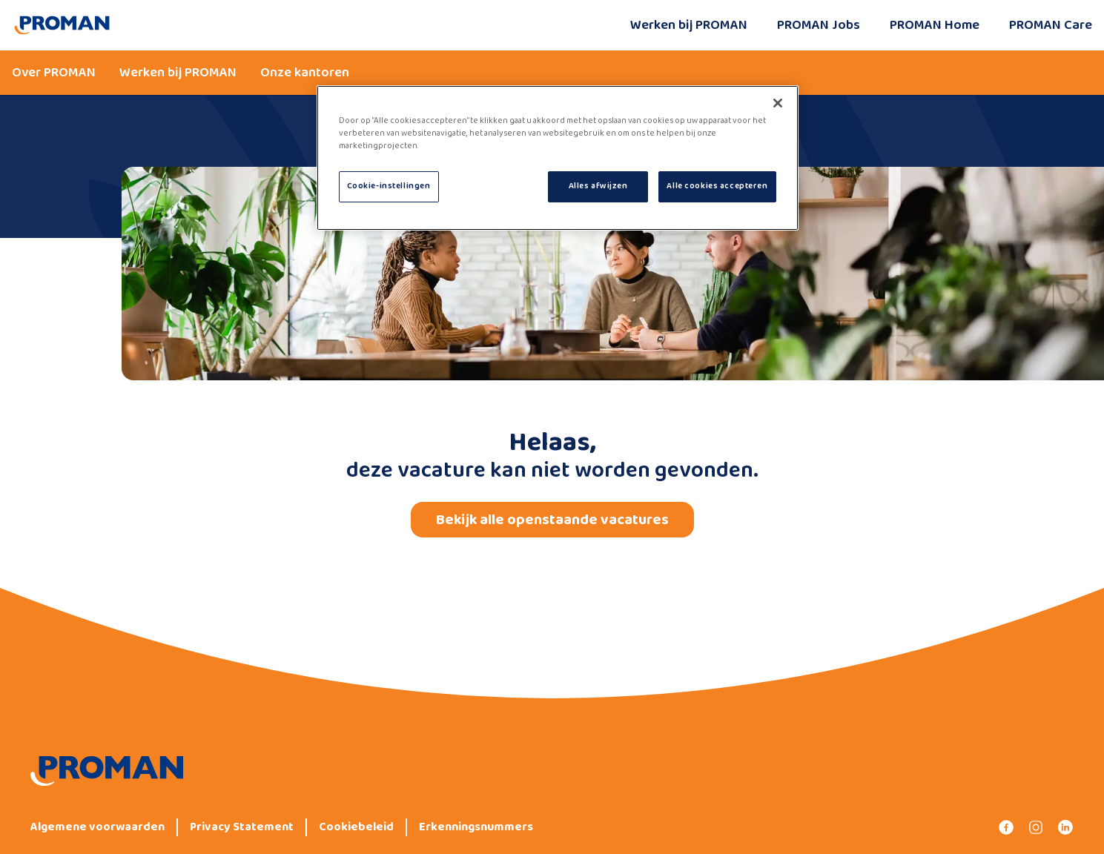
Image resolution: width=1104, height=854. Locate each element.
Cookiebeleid (356, 827)
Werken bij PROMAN (688, 25)
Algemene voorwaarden (97, 827)
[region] (558, 158)
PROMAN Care (1050, 25)
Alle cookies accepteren (717, 186)
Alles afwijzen (598, 186)
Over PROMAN (54, 72)
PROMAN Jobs (818, 25)
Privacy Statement (242, 827)
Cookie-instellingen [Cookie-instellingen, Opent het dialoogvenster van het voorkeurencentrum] (389, 186)
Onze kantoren (304, 72)
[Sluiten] (777, 103)
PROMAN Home (934, 25)
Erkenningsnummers (476, 827)
